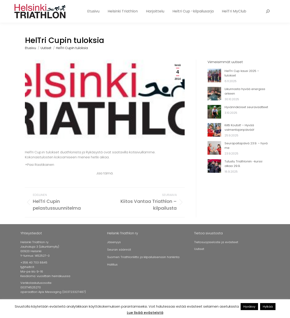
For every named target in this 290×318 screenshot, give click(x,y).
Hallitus (112, 264)
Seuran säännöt (119, 249)
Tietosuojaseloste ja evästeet (216, 242)
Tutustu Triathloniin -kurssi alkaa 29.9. (243, 163)
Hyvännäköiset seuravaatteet (246, 107)
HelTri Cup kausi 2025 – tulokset (242, 73)
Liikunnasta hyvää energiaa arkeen (245, 91)
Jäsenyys (114, 242)
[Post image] (214, 75)
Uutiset (199, 249)
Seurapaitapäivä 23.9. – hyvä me (246, 145)
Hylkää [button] (268, 306)
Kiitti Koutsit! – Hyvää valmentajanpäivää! (239, 127)
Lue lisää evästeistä (145, 312)
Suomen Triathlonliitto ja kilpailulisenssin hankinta (143, 257)
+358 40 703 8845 (35, 4)
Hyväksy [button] (249, 306)
